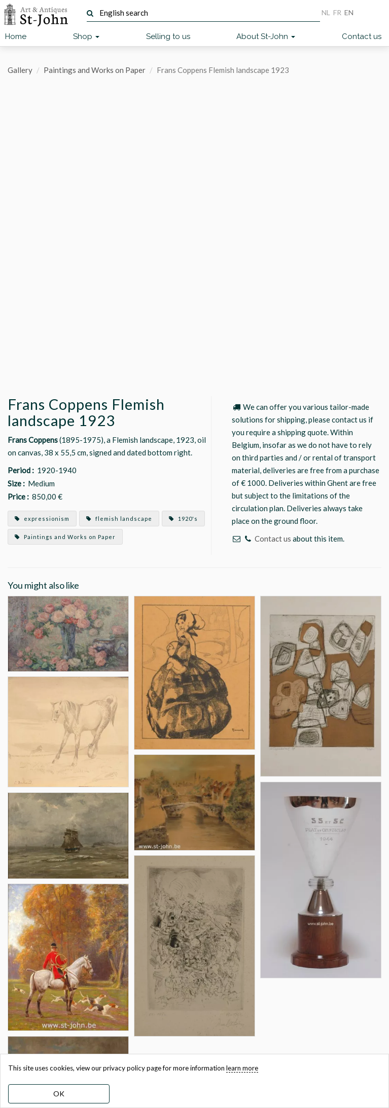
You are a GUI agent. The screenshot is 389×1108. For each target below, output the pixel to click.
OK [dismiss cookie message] (58, 1093)
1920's (183, 518)
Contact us (361, 36)
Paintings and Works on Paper (95, 69)
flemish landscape (119, 518)
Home (15, 36)
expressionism (42, 518)
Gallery (20, 69)
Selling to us (168, 36)
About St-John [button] (265, 36)
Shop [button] (86, 36)
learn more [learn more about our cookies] (242, 1068)
